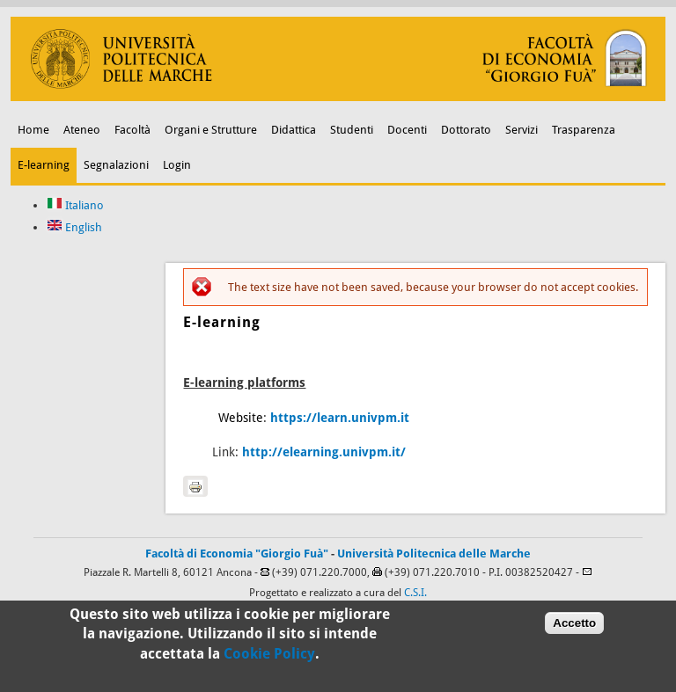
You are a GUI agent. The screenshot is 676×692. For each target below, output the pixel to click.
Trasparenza (583, 129)
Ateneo (81, 129)
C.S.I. (415, 592)
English (74, 227)
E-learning (44, 164)
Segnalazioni (116, 164)
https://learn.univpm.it (339, 418)
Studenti (351, 129)
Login (177, 164)
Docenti (407, 129)
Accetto (574, 630)
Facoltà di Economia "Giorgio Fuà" (236, 553)
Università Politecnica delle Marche (434, 553)
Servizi (521, 129)
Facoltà (132, 129)
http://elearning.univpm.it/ (324, 452)
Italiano (75, 205)
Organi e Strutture (211, 129)
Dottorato (466, 129)
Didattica (293, 129)
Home (33, 129)
